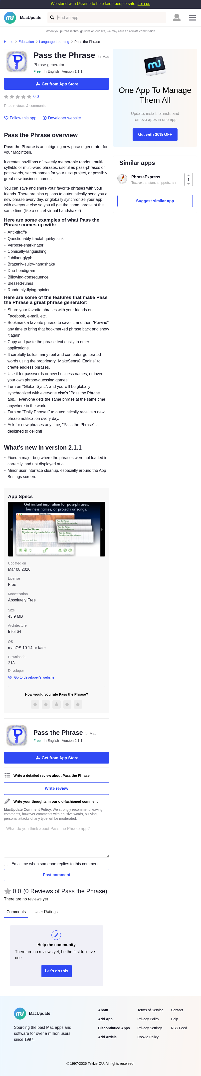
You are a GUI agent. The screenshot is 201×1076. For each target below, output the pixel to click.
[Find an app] (51, 17)
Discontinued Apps (114, 1028)
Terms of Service (150, 1010)
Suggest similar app (155, 201)
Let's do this (56, 971)
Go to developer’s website (31, 677)
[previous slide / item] (11, 529)
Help (174, 1019)
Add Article (107, 1037)
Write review (56, 788)
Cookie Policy (148, 1037)
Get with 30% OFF (155, 134)
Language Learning (54, 41)
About (103, 1010)
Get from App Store (56, 84)
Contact (177, 1010)
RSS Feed (179, 1028)
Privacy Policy (148, 1019)
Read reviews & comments (25, 106)
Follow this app (20, 118)
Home (8, 41)
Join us (144, 3)
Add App (105, 1019)
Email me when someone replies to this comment (55, 864)
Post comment (56, 874)
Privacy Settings (149, 1028)
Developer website (61, 118)
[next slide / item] (101, 529)
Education (26, 41)
